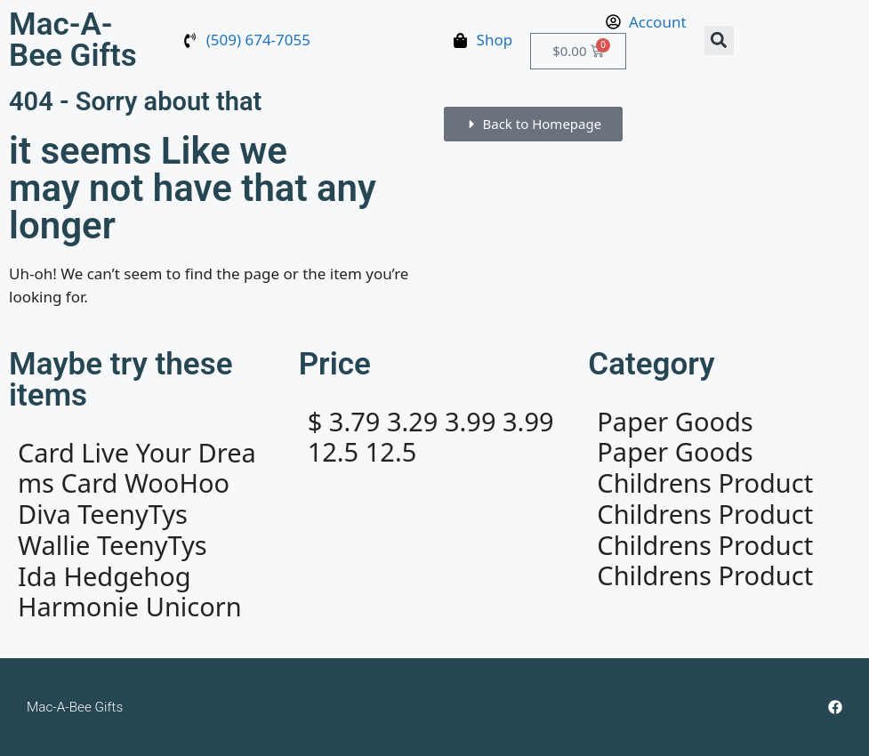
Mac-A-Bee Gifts (73, 40)
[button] (719, 40)
